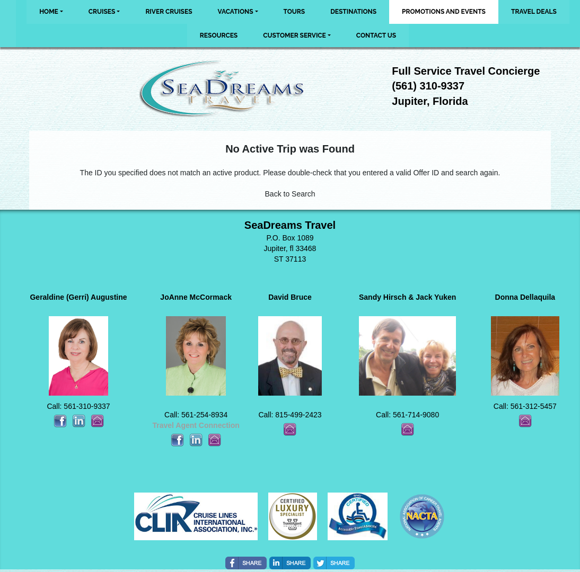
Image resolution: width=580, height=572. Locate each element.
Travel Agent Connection (195, 425)
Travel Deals (534, 11)
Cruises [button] (102, 11)
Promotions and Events (444, 11)
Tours (294, 11)
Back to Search (290, 194)
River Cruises (168, 11)
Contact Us (376, 35)
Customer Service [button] (294, 35)
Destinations (353, 11)
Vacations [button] (235, 11)
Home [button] (48, 11)
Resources (219, 35)
